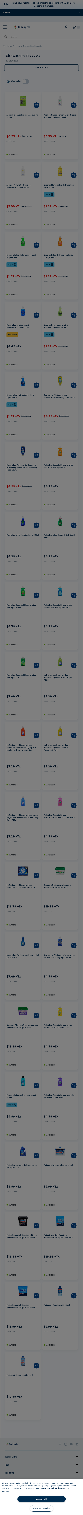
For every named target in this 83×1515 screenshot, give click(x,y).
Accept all (41, 1499)
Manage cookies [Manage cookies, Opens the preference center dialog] (41, 1508)
